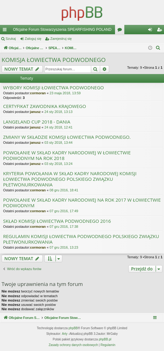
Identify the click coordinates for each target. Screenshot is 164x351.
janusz (35, 112)
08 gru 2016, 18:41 (64, 190)
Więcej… (5, 30)
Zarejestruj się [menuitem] (160, 30)
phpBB (73, 328)
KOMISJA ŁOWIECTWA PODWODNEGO (54, 60)
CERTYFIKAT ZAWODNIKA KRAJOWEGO (44, 106)
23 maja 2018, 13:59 (65, 93)
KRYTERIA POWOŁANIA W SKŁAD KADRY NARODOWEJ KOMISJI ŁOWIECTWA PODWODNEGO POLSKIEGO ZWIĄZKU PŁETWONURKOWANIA (69, 179)
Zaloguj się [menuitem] (151, 30)
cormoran (38, 93)
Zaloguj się (33, 38)
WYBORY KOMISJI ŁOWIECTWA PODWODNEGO (53, 88)
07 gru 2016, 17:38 (64, 226)
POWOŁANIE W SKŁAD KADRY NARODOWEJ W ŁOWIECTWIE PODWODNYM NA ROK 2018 (67, 155)
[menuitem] (158, 47)
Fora (120, 30)
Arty (65, 333)
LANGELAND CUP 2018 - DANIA (36, 122)
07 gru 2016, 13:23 (64, 247)
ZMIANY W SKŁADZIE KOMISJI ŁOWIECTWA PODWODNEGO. (67, 137)
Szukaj (11, 38)
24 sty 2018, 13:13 (58, 112)
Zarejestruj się (61, 38)
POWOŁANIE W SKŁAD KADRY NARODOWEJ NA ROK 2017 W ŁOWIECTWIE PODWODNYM (82, 202)
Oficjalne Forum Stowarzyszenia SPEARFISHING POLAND (62, 29)
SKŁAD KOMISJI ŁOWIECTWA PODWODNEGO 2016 (57, 221)
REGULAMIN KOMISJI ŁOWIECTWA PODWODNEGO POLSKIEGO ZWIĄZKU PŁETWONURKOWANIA (81, 239)
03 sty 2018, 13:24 (58, 164)
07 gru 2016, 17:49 (64, 211)
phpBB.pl (105, 339)
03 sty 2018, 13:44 (58, 142)
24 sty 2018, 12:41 (58, 127)
